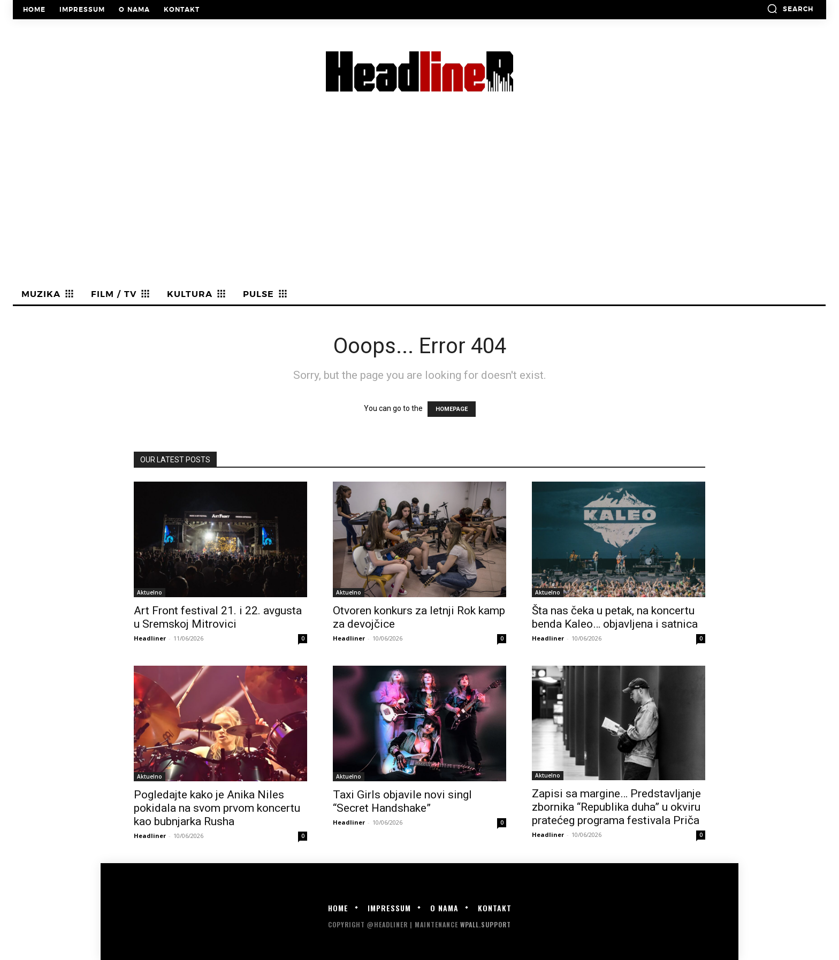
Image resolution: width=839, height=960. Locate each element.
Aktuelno (149, 592)
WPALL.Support (485, 924)
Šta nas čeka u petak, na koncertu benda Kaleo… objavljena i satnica (615, 617)
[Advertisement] (419, 204)
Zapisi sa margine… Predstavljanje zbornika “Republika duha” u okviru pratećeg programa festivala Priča (616, 807)
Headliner (150, 638)
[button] (790, 8)
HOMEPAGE (452, 409)
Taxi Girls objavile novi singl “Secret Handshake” (402, 801)
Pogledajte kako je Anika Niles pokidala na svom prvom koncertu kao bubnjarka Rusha (217, 808)
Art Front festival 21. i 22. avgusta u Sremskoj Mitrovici (218, 617)
